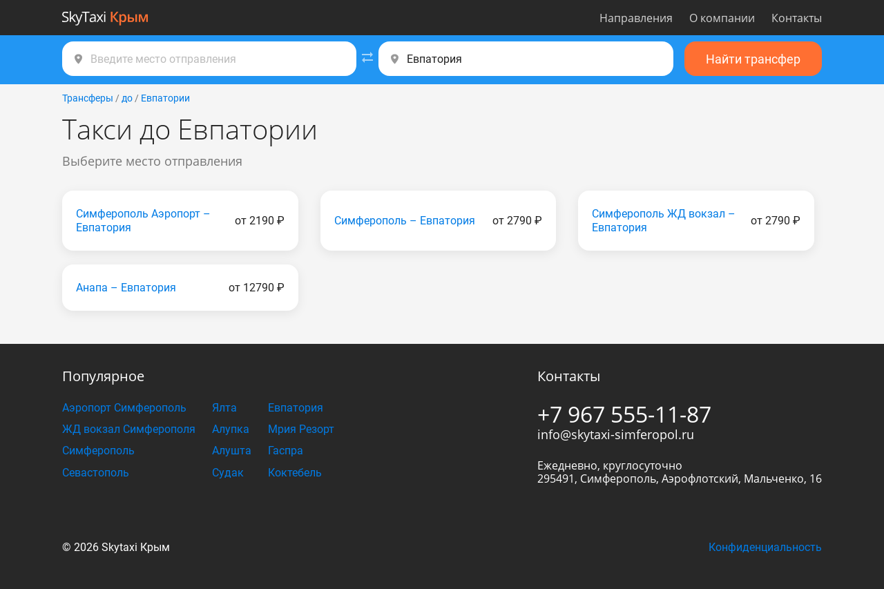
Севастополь (95, 472)
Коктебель (295, 472)
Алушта (231, 450)
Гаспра (285, 450)
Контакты (796, 18)
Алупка (230, 429)
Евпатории (165, 98)
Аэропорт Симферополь (124, 407)
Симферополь (98, 450)
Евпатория (295, 407)
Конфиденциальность (765, 547)
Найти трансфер (753, 59)
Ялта (224, 407)
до (127, 98)
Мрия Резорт (301, 429)
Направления (636, 18)
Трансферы (87, 98)
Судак (228, 472)
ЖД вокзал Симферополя (128, 429)
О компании (722, 18)
